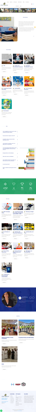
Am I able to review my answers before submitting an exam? (9, 139)
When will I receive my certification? (8, 156)
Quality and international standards (19, 397)
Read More (4, 71)
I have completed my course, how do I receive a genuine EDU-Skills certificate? (9, 132)
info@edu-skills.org (4, 398)
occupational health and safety (18, 401)
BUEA (3, 364)
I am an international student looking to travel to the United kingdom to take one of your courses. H (9, 148)
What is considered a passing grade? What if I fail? (9, 168)
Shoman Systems (20, 410)
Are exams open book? (6, 164)
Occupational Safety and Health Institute (26, 337)
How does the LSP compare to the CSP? (9, 135)
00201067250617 (4, 399)
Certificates (12, 401)
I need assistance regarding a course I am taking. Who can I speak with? (9, 144)
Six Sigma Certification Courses (18, 399)
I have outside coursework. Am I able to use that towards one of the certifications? (9, 160)
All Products (30, 199)
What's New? (12, 399)
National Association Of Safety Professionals (7, 338)
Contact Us (12, 402)
